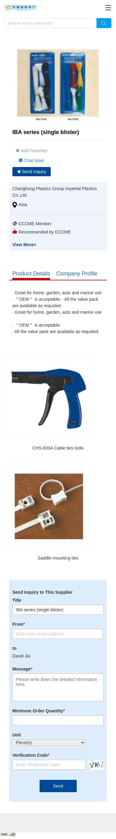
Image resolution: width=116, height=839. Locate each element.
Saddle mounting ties (58, 558)
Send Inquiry (31, 171)
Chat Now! (31, 160)
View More (24, 244)
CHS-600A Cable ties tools (58, 448)
